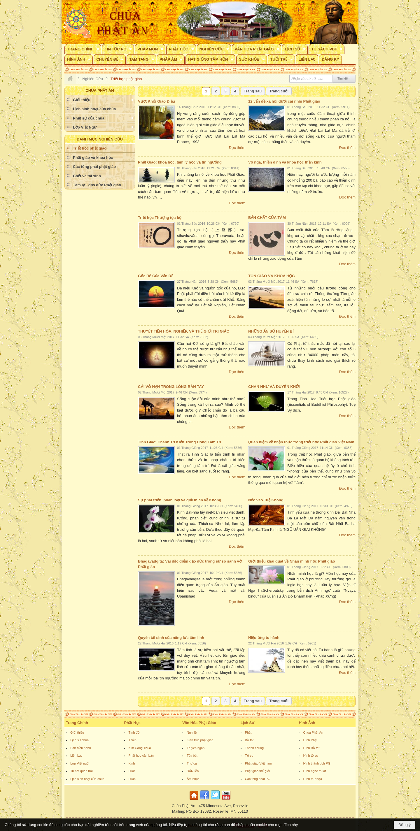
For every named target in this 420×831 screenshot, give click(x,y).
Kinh (132, 763)
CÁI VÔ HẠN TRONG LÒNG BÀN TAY (171, 386)
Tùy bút (192, 755)
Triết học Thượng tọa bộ (159, 217)
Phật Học (132, 723)
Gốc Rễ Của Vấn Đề (155, 276)
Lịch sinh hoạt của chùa (87, 779)
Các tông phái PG (257, 779)
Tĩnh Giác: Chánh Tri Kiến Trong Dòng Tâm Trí (179, 442)
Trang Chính (77, 723)
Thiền (132, 740)
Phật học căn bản (141, 755)
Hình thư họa (312, 779)
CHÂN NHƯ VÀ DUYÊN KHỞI (274, 386)
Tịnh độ (134, 732)
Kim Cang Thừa (140, 748)
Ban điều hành (80, 748)
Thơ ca (192, 763)
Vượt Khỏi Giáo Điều (156, 101)
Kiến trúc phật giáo (200, 740)
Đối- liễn (193, 771)
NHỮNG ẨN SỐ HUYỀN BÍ (271, 331)
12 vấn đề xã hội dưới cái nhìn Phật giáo (284, 101)
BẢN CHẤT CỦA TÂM (267, 217)
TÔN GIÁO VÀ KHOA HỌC (271, 276)
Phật (248, 732)
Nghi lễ (192, 732)
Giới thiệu (77, 732)
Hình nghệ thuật (314, 771)
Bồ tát (249, 740)
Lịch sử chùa (79, 740)
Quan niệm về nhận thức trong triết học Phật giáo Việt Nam (301, 442)
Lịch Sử (247, 723)
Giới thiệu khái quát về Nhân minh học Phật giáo (291, 561)
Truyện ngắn (195, 748)
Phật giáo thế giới (257, 771)
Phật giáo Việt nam (258, 763)
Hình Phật (310, 740)
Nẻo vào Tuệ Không (266, 500)
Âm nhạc (193, 779)
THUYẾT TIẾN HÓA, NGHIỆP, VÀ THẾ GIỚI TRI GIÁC (183, 331)
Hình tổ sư (310, 755)
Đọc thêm (237, 147)
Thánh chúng (254, 748)
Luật (132, 771)
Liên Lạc (76, 755)
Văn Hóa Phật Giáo (199, 723)
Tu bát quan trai (81, 771)
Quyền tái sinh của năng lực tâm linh (171, 637)
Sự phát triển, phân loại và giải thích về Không (179, 500)
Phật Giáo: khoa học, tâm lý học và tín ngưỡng (180, 162)
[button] (82, 49)
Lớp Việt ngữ (79, 763)
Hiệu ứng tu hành (263, 637)
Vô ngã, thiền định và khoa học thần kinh (285, 162)
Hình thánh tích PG (316, 763)
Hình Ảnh (307, 723)
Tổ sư (249, 755)
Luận (132, 779)
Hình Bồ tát (311, 748)
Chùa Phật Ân (313, 732)
